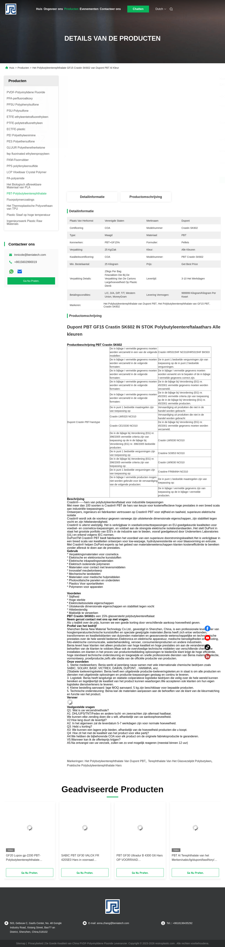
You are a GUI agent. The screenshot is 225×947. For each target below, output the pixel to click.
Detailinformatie (92, 197)
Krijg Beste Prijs (163, 180)
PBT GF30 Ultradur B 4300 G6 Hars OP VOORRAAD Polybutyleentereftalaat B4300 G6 (139, 858)
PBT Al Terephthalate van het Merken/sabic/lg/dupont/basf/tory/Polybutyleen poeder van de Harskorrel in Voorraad (195, 858)
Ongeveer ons (53, 8)
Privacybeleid (35, 943)
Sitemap (20, 943)
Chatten (138, 8)
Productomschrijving (145, 197)
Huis (39, 8)
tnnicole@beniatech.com (30, 254)
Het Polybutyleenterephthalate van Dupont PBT (115, 761)
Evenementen (89, 8)
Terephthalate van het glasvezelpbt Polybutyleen (179, 761)
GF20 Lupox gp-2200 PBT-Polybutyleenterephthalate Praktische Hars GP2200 (23, 858)
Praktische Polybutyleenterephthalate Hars (94, 765)
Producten (71, 8)
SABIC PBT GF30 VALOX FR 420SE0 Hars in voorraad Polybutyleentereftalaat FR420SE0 (83, 858)
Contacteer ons (110, 8)
